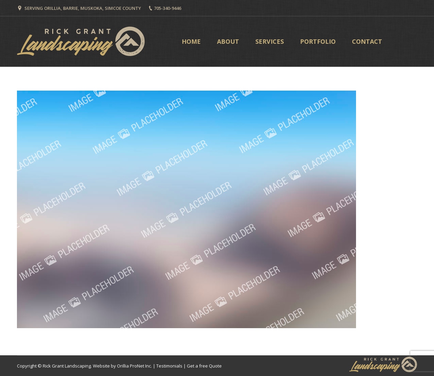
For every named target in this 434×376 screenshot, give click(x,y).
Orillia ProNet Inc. (134, 366)
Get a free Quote (204, 366)
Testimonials (169, 366)
